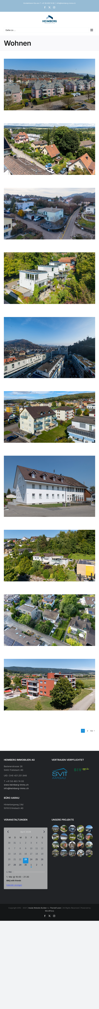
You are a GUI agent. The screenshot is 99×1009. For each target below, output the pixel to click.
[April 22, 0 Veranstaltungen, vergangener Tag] (20, 860)
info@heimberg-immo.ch (66, 3)
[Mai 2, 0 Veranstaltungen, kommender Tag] (36, 866)
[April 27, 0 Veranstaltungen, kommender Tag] (9, 866)
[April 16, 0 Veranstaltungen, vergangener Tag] (25, 855)
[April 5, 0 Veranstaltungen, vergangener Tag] (42, 844)
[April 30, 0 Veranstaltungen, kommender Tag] (25, 866)
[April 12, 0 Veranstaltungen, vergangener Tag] (42, 849)
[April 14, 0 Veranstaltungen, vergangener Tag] (15, 855)
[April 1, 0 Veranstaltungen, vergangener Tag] (20, 844)
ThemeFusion (55, 908)
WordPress (49, 911)
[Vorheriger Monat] (7, 831)
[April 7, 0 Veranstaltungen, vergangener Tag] (15, 849)
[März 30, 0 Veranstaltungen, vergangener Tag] (9, 844)
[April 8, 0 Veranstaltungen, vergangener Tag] (20, 849)
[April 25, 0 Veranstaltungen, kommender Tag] (36, 860)
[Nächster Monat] (43, 831)
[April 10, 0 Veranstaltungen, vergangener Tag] (31, 849)
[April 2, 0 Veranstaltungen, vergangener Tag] (25, 844)
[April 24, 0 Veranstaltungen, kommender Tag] (31, 860)
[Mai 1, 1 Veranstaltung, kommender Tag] (31, 866)
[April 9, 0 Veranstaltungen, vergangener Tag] (25, 849)
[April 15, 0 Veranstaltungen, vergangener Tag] (20, 855)
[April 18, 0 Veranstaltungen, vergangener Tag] (36, 855)
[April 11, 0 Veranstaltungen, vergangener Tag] (36, 849)
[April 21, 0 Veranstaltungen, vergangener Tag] (15, 860)
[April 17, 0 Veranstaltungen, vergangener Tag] (31, 855)
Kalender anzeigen (14, 885)
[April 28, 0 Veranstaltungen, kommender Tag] (15, 866)
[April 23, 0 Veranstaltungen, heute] (25, 860)
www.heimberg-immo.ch (16, 784)
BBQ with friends (13, 881)
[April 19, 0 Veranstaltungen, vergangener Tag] (42, 855)
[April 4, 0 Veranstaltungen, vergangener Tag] (36, 844)
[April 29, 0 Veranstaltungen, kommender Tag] (20, 866)
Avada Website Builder (37, 908)
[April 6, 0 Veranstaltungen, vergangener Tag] (9, 849)
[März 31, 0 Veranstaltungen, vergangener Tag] (15, 844)
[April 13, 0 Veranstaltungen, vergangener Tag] (9, 855)
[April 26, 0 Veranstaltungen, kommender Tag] (42, 860)
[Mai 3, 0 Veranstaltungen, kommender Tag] (42, 866)
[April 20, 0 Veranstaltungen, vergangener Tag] (9, 860)
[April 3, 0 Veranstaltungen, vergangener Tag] (31, 844)
